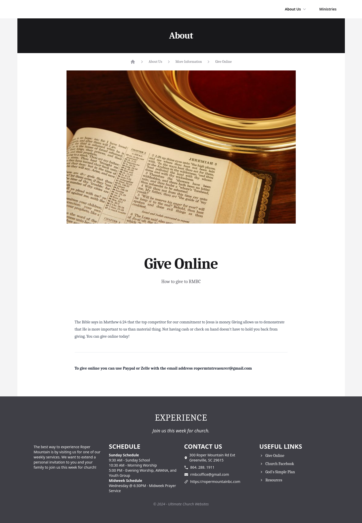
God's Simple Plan (280, 472)
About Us (296, 9)
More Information (188, 61)
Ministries (328, 9)
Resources (274, 480)
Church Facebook (280, 463)
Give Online (223, 61)
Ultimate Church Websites (188, 504)
